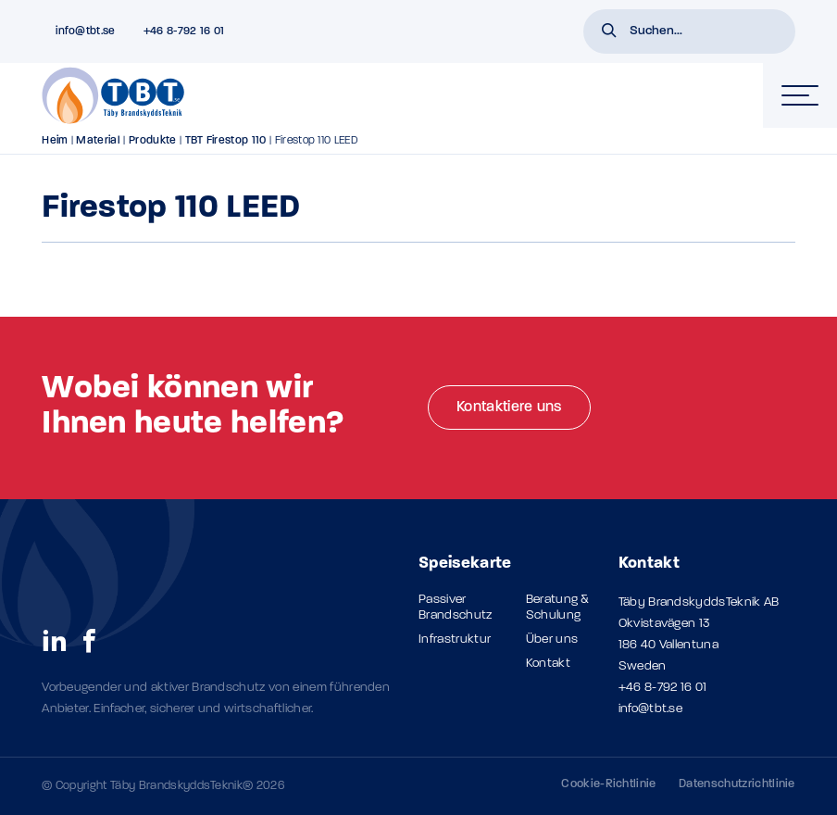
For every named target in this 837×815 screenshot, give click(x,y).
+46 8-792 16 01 (662, 688)
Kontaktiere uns (509, 407)
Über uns (552, 639)
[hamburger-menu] (799, 95)
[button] (609, 32)
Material (98, 140)
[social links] (55, 640)
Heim (55, 140)
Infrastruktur (454, 639)
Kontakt (548, 664)
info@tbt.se (650, 709)
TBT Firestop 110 (226, 140)
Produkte (153, 140)
